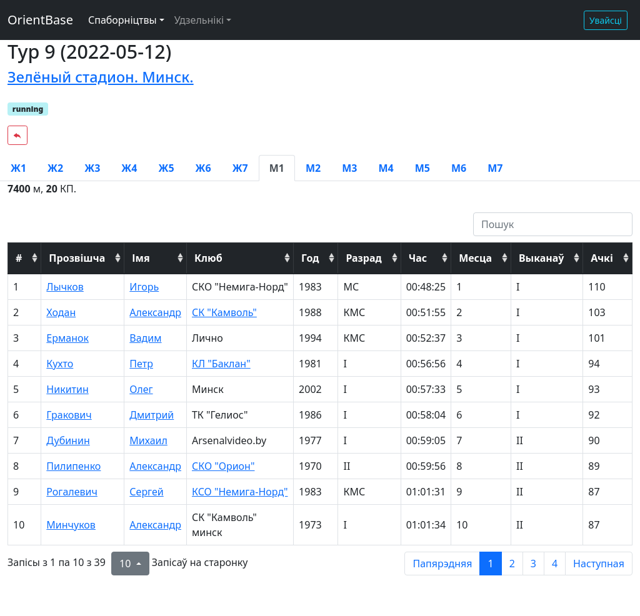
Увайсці (605, 20)
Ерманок (67, 338)
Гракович (68, 415)
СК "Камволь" (224, 312)
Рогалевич (72, 492)
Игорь (144, 287)
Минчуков (71, 525)
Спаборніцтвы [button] (122, 20)
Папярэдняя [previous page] (442, 563)
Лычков (64, 287)
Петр (141, 363)
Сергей (146, 492)
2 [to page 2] (512, 563)
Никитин (67, 389)
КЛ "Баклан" (221, 363)
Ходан (61, 312)
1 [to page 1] (490, 563)
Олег (140, 389)
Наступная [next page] (598, 563)
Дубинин (67, 440)
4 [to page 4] (555, 563)
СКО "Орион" (223, 466)
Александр (155, 312)
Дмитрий (151, 415)
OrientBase (40, 19)
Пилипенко (73, 466)
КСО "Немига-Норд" (240, 492)
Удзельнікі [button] (199, 20)
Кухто (59, 363)
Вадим (145, 338)
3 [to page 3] (533, 563)
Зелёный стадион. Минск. (101, 77)
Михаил (148, 440)
